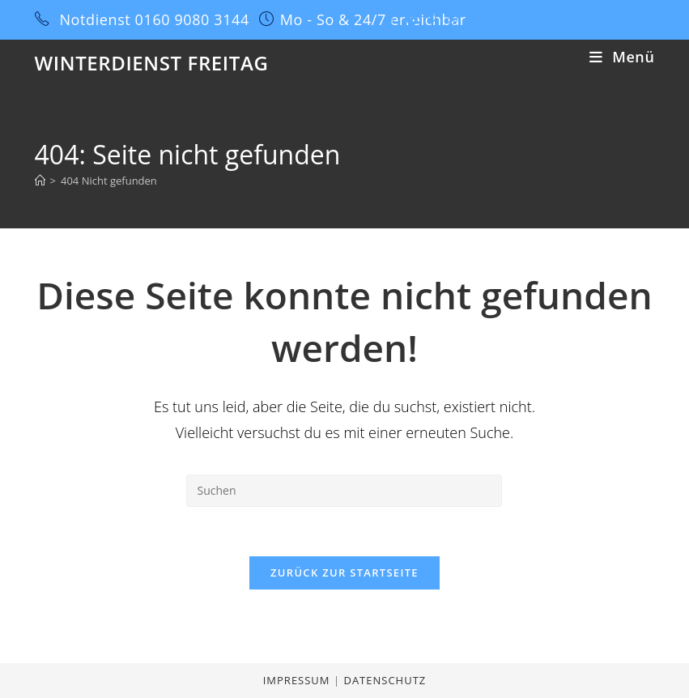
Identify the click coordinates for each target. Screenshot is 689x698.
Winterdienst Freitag (152, 62)
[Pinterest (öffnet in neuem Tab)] (432, 19)
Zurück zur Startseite (344, 572)
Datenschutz (384, 680)
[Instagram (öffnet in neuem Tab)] (472, 19)
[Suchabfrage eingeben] (344, 491)
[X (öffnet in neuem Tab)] (391, 19)
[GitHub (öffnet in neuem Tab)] (528, 19)
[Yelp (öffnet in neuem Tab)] (607, 19)
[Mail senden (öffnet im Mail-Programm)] (627, 19)
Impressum (298, 680)
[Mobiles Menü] (621, 56)
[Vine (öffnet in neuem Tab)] (570, 19)
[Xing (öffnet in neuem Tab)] (589, 19)
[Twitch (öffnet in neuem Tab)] (646, 19)
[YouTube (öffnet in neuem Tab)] (549, 19)
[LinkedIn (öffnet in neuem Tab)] (491, 19)
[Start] (40, 180)
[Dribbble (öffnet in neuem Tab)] (451, 19)
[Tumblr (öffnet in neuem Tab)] (509, 19)
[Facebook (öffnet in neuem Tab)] (412, 19)
